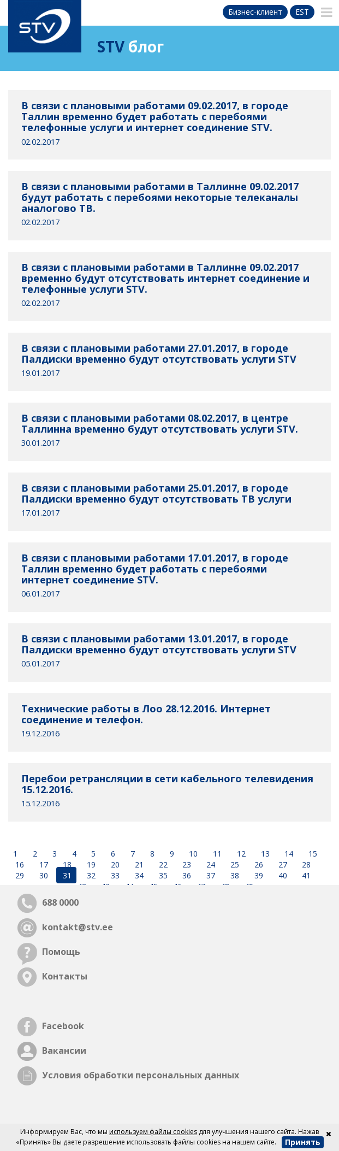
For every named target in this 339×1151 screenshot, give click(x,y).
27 (281, 864)
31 (66, 875)
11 (216, 853)
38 (233, 875)
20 (114, 864)
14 (287, 853)
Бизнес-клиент (255, 12)
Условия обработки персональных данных (140, 1075)
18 (66, 864)
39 (257, 875)
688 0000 (60, 902)
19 (90, 864)
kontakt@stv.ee (77, 927)
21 (138, 864)
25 (233, 864)
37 (209, 875)
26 (257, 864)
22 (162, 864)
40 (281, 875)
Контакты (64, 976)
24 (209, 864)
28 (305, 864)
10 (192, 853)
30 (42, 875)
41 (305, 875)
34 (138, 875)
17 (42, 864)
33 (114, 875)
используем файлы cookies (153, 1131)
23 (185, 864)
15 (311, 853)
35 (162, 875)
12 (240, 853)
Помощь (61, 952)
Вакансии (64, 1050)
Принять (302, 1142)
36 (185, 875)
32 (90, 875)
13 (264, 853)
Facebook (63, 1026)
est (302, 12)
